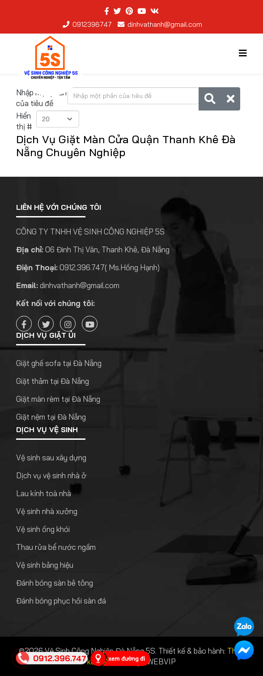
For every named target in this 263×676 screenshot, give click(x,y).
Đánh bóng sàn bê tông (54, 582)
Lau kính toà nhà (43, 493)
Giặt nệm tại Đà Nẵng (51, 416)
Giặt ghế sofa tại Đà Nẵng (59, 363)
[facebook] (106, 11)
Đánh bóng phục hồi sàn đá (61, 600)
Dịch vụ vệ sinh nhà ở (51, 475)
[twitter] (117, 11)
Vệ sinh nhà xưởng (46, 511)
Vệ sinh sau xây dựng (51, 457)
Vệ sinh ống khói (43, 529)
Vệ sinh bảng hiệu (44, 565)
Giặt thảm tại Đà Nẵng (52, 381)
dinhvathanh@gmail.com (164, 24)
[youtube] (141, 11)
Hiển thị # (24, 121)
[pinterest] (129, 11)
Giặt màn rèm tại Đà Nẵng (58, 399)
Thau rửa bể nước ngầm (56, 547)
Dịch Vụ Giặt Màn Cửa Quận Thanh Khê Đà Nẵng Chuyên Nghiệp (126, 145)
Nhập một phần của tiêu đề (41, 98)
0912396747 (92, 24)
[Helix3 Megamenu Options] (243, 53)
